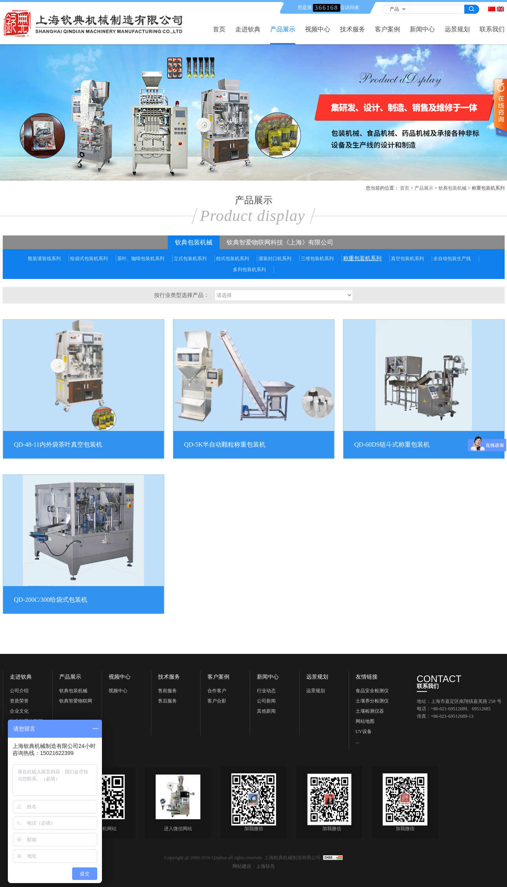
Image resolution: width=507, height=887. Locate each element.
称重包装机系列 (362, 258)
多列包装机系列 (249, 269)
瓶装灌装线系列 (44, 258)
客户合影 (216, 701)
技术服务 (352, 29)
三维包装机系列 (317, 258)
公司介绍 (19, 690)
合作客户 (216, 690)
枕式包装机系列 (232, 258)
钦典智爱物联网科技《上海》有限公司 (280, 242)
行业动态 (266, 690)
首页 (219, 29)
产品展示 (282, 29)
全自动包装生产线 (452, 258)
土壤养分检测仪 (372, 701)
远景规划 (457, 29)
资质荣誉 (19, 701)
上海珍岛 (265, 866)
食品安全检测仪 (372, 690)
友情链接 (367, 677)
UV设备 (364, 731)
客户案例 (387, 29)
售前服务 (167, 690)
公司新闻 (266, 701)
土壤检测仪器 (370, 711)
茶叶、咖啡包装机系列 (140, 258)
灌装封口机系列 (274, 258)
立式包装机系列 (190, 258)
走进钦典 (247, 29)
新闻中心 (422, 29)
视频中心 (317, 29)
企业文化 (19, 711)
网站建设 (242, 866)
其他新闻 (266, 711)
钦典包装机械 (452, 188)
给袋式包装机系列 (89, 258)
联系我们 (492, 29)
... (357, 741)
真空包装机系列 (407, 258)
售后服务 (167, 701)
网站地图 (365, 721)
